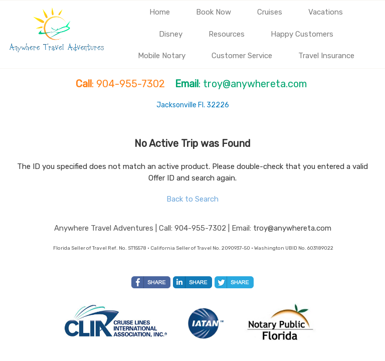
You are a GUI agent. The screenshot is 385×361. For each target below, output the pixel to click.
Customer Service (242, 55)
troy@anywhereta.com (292, 228)
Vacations (325, 12)
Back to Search (192, 199)
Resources (227, 34)
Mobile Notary (161, 55)
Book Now (213, 12)
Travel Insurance (326, 55)
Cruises (269, 12)
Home (159, 12)
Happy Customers (302, 34)
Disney (170, 34)
